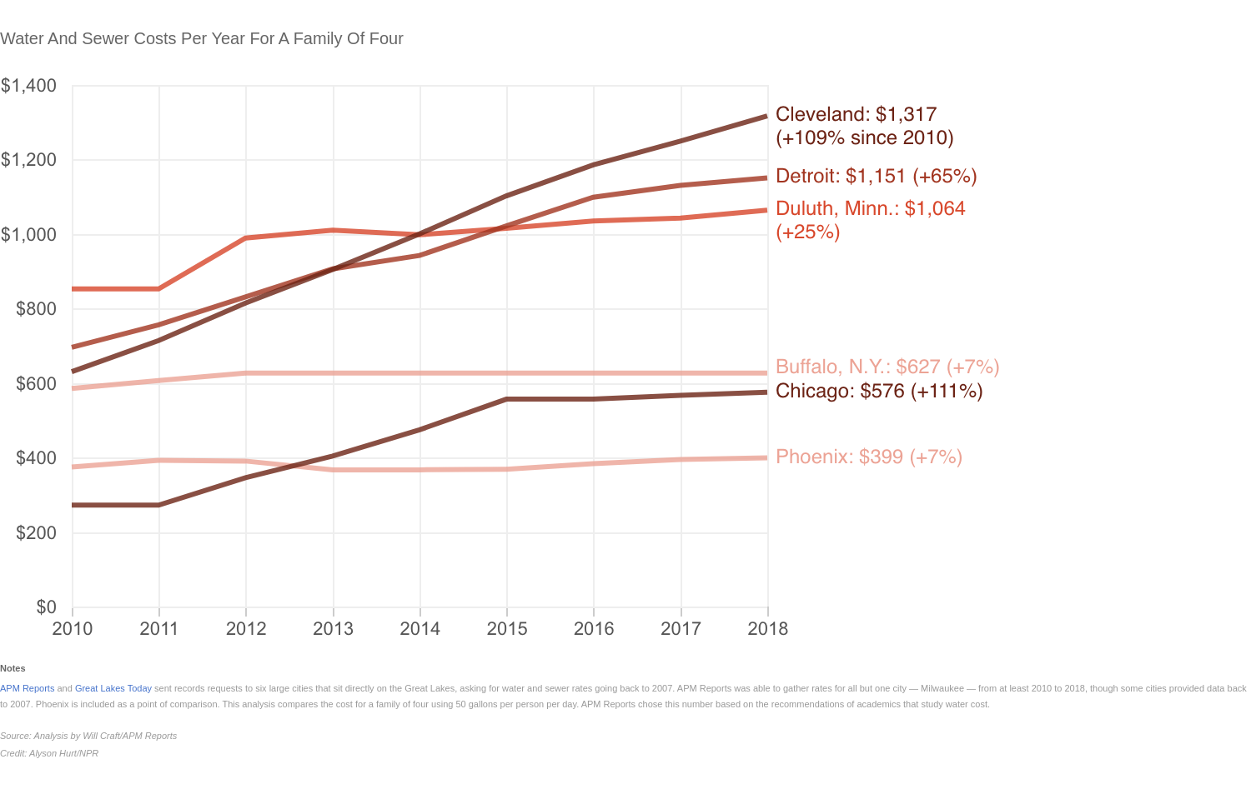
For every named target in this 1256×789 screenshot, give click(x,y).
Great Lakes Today (113, 688)
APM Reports (27, 688)
